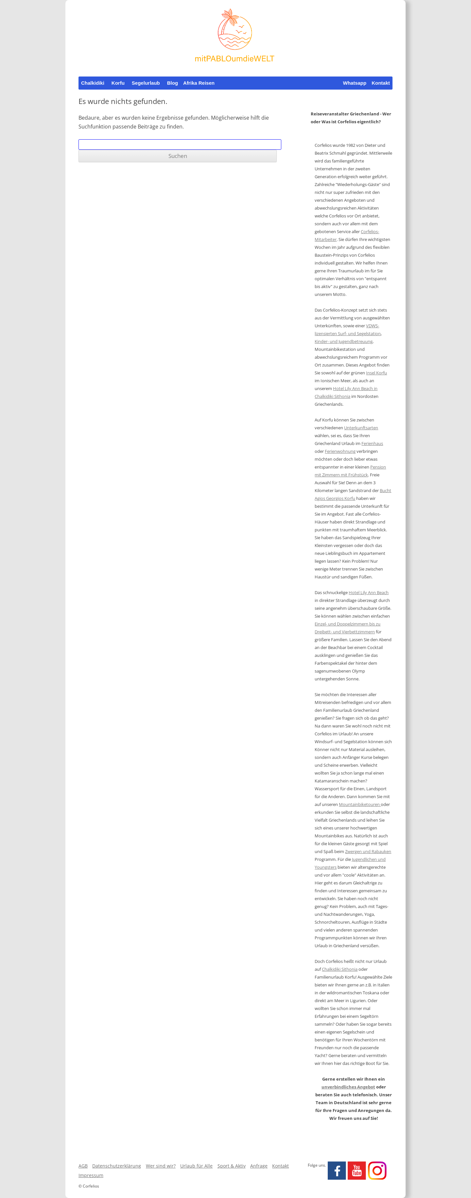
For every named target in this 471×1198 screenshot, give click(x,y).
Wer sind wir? (161, 1166)
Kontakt (381, 83)
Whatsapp (354, 83)
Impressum (90, 1175)
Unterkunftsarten (361, 428)
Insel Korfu (376, 373)
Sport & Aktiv (232, 1166)
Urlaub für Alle (196, 1166)
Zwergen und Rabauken (368, 851)
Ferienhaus (372, 443)
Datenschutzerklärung (116, 1166)
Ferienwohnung (340, 451)
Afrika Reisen (199, 83)
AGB (83, 1166)
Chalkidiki (92, 83)
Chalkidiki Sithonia (340, 969)
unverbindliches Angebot (348, 1087)
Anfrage (259, 1166)
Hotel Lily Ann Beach (369, 592)
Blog (172, 83)
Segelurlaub (146, 83)
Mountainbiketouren (360, 804)
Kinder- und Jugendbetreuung (344, 341)
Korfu (118, 83)
